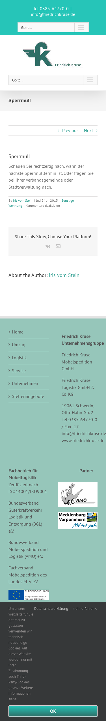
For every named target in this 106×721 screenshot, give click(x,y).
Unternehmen (25, 383)
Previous (70, 130)
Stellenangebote (28, 396)
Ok (53, 711)
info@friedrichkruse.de (53, 14)
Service (19, 370)
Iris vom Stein (23, 200)
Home (17, 332)
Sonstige (68, 200)
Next (88, 130)
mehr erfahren (85, 608)
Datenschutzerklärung (51, 608)
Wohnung (15, 205)
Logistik (19, 357)
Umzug (18, 344)
